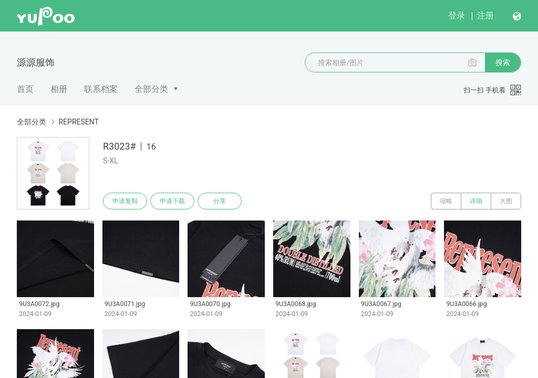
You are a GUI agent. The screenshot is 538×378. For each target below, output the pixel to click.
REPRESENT (78, 122)
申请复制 (125, 201)
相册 (58, 89)
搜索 (502, 62)
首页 (25, 89)
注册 (485, 15)
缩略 (446, 201)
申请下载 (172, 201)
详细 (476, 201)
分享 (219, 201)
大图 (506, 201)
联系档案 (101, 89)
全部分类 (151, 89)
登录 (456, 15)
